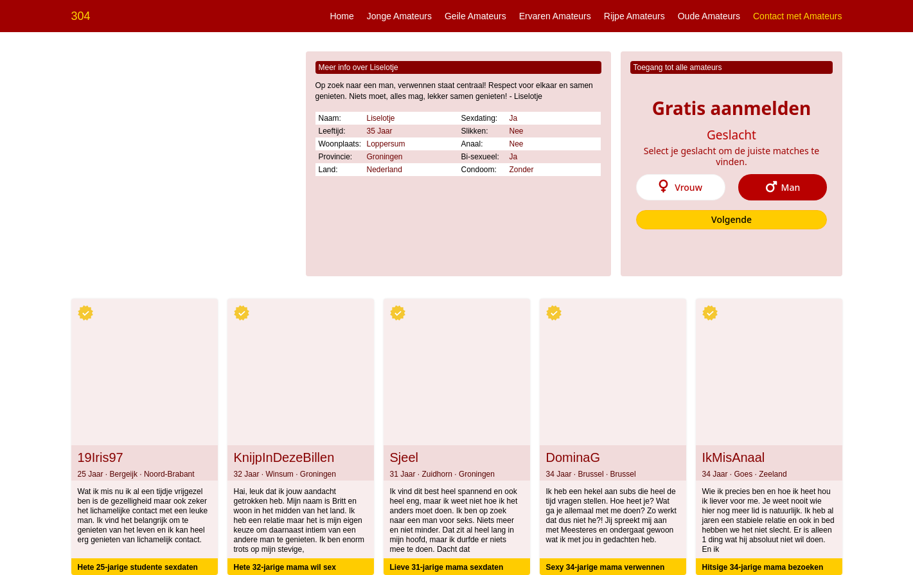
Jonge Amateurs (399, 16)
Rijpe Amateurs (634, 16)
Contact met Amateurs (797, 16)
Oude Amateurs (709, 16)
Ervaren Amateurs (555, 16)
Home (341, 16)
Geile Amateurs (475, 16)
